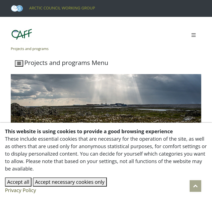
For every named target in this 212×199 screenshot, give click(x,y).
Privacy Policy (20, 190)
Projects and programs (30, 48)
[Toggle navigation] (193, 35)
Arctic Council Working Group (53, 8)
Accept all (18, 182)
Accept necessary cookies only (70, 182)
